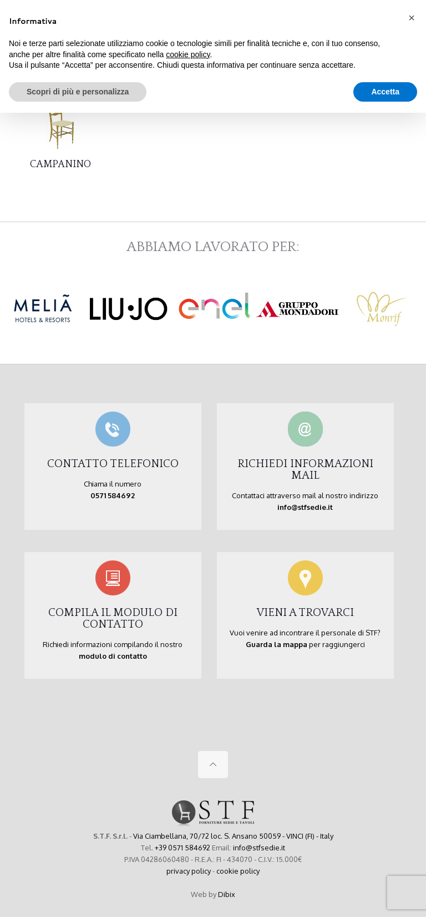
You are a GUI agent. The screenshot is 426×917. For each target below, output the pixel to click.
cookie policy (238, 870)
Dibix (226, 894)
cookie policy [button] (188, 54)
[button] (411, 18)
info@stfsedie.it (259, 847)
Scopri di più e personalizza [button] (78, 91)
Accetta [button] (385, 91)
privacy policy (188, 870)
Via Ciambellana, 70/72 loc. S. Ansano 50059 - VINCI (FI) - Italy (233, 835)
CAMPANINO (60, 164)
